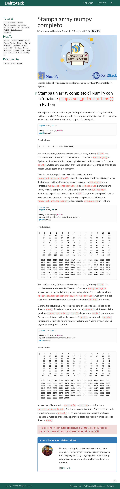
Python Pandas (9, 43)
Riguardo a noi (75, 486)
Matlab (24, 45)
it (111, 3)
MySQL (26, 53)
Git (18, 27)
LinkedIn (65, 468)
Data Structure (16, 30)
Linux (6, 48)
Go (5, 53)
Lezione (88, 3)
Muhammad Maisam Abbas (54, 31)
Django (27, 43)
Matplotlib (25, 27)
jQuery (16, 50)
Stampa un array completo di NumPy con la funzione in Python (77, 98)
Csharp (11, 53)
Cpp (19, 48)
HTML (25, 48)
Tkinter (20, 23)
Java (28, 50)
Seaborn (17, 45)
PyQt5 (6, 30)
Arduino (19, 53)
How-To (101, 3)
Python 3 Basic (9, 23)
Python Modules (10, 25)
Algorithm (7, 32)
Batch (27, 40)
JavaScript (22, 25)
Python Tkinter (17, 40)
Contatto (110, 486)
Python (6, 40)
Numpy (19, 43)
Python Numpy (9, 27)
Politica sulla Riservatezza (94, 486)
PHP (22, 50)
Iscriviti (95, 431)
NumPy (96, 31)
